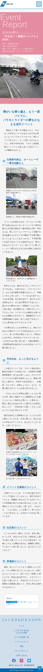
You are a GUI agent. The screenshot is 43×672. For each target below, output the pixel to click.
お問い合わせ (21, 655)
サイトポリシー (21, 651)
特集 (21, 646)
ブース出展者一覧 (21, 637)
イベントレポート (21, 642)
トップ (21, 626)
